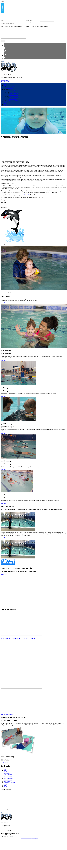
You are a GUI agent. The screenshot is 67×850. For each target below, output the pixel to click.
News (5, 105)
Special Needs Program (12, 102)
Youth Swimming (13, 95)
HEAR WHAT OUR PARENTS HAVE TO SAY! (19, 640)
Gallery (5, 103)
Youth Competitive (13, 97)
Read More (3, 209)
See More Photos (5, 765)
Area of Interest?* (5, 26)
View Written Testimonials (7, 716)
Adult (7, 98)
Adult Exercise (13, 101)
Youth (7, 94)
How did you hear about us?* (33, 22)
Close (2, 1)
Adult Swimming (13, 99)
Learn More (3, 305)
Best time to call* (31, 26)
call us (2, 83)
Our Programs (7, 91)
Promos (5, 106)
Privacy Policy (35, 840)
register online (26, 197)
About (5, 87)
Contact (5, 107)
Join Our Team (4, 82)
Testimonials (9, 90)
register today (7, 83)
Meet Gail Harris (10, 89)
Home (5, 86)
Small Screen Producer (26, 840)
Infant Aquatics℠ (10, 93)
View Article (4, 576)
